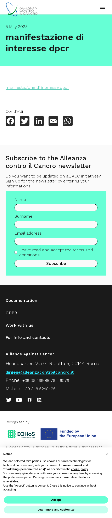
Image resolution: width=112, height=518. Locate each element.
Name (20, 200)
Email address (28, 234)
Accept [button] (56, 499)
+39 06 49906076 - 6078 (45, 380)
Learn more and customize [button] (56, 509)
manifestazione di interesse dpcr (37, 87)
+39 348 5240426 (39, 388)
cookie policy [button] (79, 469)
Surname (23, 217)
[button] (106, 454)
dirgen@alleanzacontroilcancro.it (40, 372)
